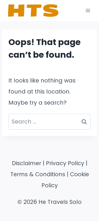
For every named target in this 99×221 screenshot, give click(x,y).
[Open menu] (88, 10)
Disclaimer (26, 163)
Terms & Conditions (37, 174)
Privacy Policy (65, 163)
